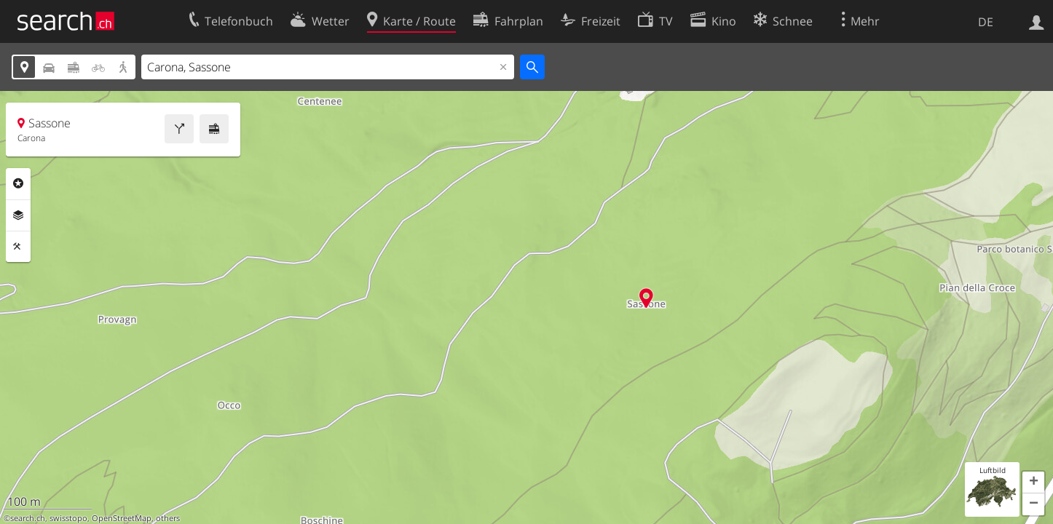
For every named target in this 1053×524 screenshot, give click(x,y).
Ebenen (18, 215)
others (168, 518)
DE (985, 22)
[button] (1033, 482)
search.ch (27, 518)
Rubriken (18, 183)
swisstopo (68, 518)
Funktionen (18, 246)
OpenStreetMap (121, 518)
